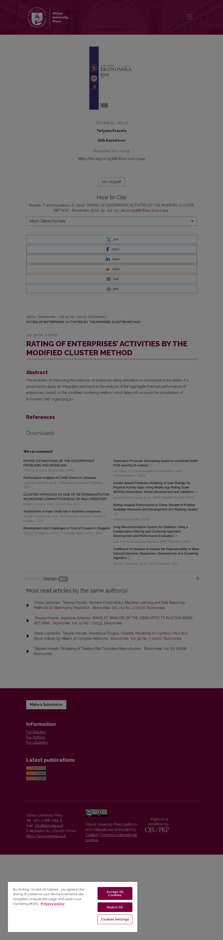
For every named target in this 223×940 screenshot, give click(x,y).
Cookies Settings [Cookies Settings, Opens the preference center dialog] (115, 919)
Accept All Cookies (115, 893)
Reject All (115, 907)
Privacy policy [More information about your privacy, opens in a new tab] (52, 904)
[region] (72, 906)
